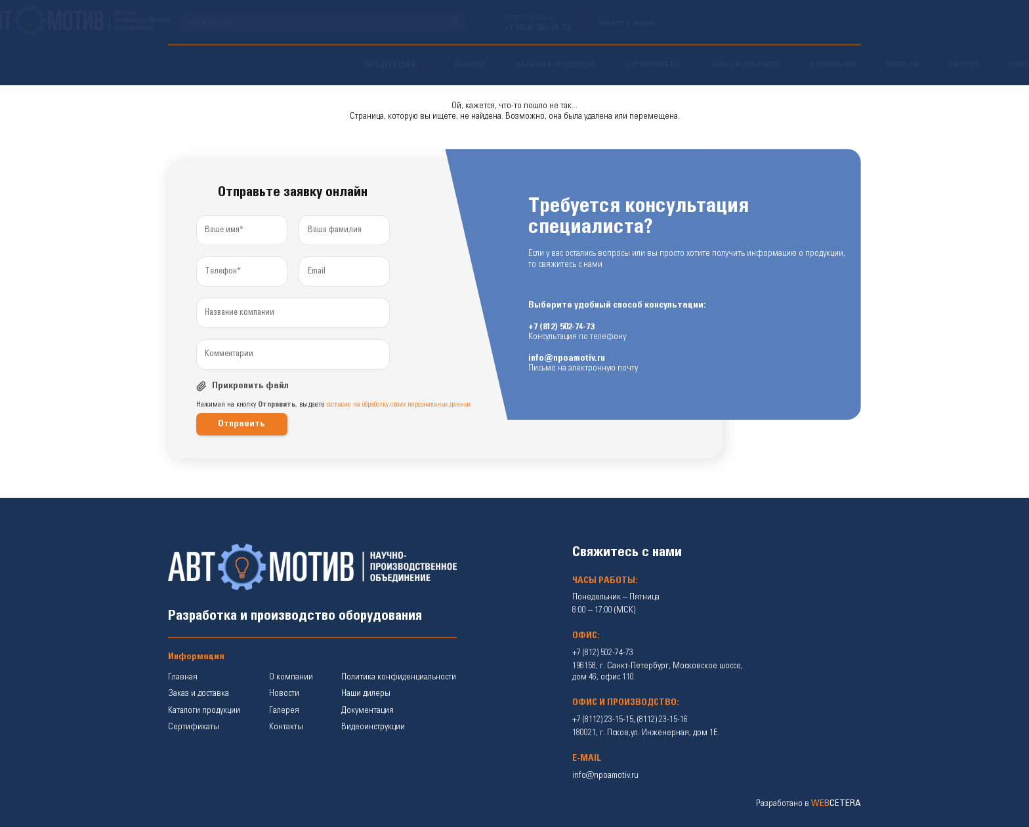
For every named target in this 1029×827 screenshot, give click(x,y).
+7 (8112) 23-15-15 (602, 719)
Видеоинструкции (373, 726)
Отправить (241, 423)
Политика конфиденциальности (398, 676)
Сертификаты (193, 726)
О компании (291, 676)
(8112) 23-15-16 (662, 719)
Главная (183, 676)
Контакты (286, 726)
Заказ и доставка (198, 693)
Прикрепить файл (250, 385)
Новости (284, 693)
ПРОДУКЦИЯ (202, 65)
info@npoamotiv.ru (566, 358)
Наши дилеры (365, 693)
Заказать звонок (813, 22)
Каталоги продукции (204, 710)
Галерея (284, 710)
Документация (367, 710)
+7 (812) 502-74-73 (724, 27)
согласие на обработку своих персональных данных (399, 404)
